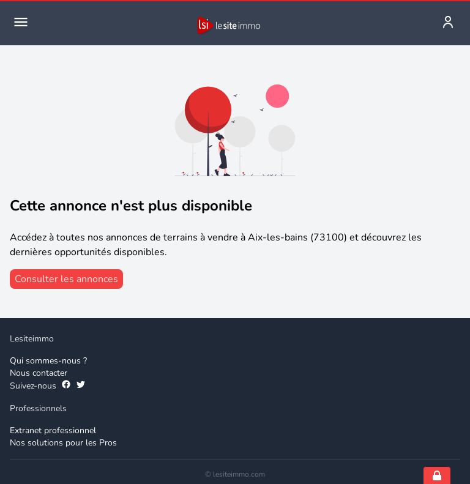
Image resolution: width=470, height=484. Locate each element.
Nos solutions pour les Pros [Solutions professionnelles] (63, 443)
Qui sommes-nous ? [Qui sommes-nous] (48, 361)
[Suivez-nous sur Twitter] (81, 386)
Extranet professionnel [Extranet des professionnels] (53, 430)
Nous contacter (38, 373)
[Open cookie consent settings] (436, 475)
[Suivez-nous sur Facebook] (66, 386)
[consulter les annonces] (66, 279)
